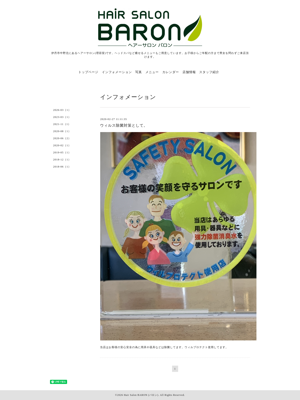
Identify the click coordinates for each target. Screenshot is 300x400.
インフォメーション (117, 72)
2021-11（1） (62, 124)
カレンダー (170, 72)
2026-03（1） (62, 109)
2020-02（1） (62, 145)
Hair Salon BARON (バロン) (141, 395)
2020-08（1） (62, 131)
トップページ (88, 72)
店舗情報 (189, 72)
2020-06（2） (62, 138)
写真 (138, 72)
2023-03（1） (62, 117)
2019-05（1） (62, 152)
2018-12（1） (62, 159)
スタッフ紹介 (209, 72)
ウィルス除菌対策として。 (124, 125)
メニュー (152, 72)
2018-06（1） (62, 166)
